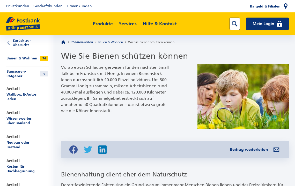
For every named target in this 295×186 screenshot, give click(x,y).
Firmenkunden (79, 6)
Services (128, 24)
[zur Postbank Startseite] (23, 24)
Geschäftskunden (48, 6)
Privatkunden (17, 6)
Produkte (103, 24)
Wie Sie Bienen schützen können (151, 42)
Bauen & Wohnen (110, 42)
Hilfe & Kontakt (160, 24)
